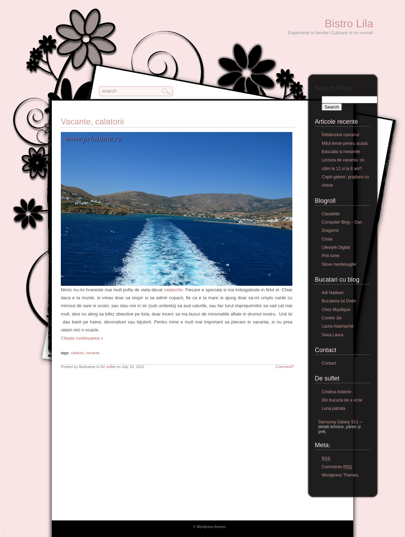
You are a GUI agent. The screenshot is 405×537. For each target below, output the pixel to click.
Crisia (327, 239)
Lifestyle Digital (336, 247)
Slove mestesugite (339, 264)
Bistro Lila (349, 23)
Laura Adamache (338, 326)
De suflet (107, 367)
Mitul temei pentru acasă (344, 143)
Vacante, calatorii (92, 121)
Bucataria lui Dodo (339, 301)
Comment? (284, 367)
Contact (329, 363)
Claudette (331, 213)
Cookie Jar (332, 317)
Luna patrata (333, 408)
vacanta (93, 353)
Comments (337, 467)
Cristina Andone (336, 391)
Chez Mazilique (336, 309)
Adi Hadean (333, 292)
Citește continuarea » (82, 338)
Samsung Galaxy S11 (338, 422)
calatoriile (172, 289)
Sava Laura (332, 334)
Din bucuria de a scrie (342, 400)
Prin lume (330, 255)
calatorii (77, 353)
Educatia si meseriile (341, 151)
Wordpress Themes (340, 475)
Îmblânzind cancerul (340, 134)
